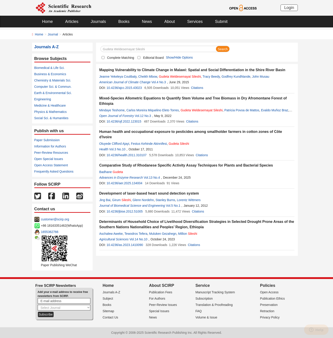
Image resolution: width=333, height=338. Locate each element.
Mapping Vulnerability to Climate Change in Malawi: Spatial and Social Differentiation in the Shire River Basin (192, 70)
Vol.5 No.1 (173, 205)
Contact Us (110, 317)
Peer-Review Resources (51, 152)
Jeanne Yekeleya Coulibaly (118, 76)
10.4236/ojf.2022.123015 (124, 121)
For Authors (157, 298)
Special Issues (159, 311)
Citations (197, 88)
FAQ (199, 311)
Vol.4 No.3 (158, 82)
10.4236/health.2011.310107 (126, 155)
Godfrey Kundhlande (236, 76)
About (169, 21)
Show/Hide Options (179, 57)
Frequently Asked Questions (54, 171)
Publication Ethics (272, 298)
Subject (108, 298)
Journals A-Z (111, 292)
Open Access (269, 292)
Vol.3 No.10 (117, 149)
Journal (53, 34)
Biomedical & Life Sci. (49, 68)
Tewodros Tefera (135, 233)
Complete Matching (120, 57)
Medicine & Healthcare (50, 105)
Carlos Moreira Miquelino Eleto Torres (152, 110)
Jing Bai (105, 200)
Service (203, 285)
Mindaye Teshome (112, 110)
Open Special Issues (48, 159)
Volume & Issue (206, 317)
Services (195, 21)
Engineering (42, 99)
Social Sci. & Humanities (51, 118)
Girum (121, 200)
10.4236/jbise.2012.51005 (125, 211)
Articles (71, 21)
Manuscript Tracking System (215, 292)
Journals (98, 21)
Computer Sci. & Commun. (53, 86)
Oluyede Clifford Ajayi (114, 143)
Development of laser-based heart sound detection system (149, 193)
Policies (267, 285)
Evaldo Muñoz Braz (274, 110)
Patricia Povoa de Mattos (241, 110)
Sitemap (108, 311)
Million (187, 233)
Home (47, 21)
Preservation (269, 305)
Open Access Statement (51, 165)
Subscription (204, 298)
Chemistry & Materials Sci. (52, 80)
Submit (221, 21)
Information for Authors (50, 146)
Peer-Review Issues (163, 305)
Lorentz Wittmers (189, 200)
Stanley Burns (165, 200)
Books (124, 21)
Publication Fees (160, 292)
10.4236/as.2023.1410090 (125, 245)
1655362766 (50, 232)
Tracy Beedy (211, 76)
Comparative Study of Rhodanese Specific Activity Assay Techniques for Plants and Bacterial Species (186, 165)
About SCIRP (161, 285)
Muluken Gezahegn (162, 233)
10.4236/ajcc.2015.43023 (124, 88)
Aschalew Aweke (111, 233)
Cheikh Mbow (147, 76)
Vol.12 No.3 (143, 116)
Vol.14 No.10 (138, 239)
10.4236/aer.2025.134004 (124, 183)
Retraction (267, 311)
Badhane (111, 172)
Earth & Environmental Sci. (53, 93)
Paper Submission (47, 140)
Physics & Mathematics (50, 112)
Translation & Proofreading (214, 305)
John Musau (260, 76)
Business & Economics (50, 74)
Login (289, 7)
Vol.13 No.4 (152, 177)
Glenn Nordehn (143, 200)
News (147, 21)
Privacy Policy (270, 317)
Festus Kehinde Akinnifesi (149, 143)
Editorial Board (153, 57)
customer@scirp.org (55, 219)
